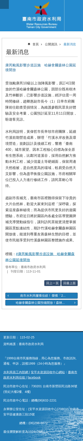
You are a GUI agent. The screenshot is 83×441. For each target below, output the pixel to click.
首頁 (36, 44)
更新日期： (11, 337)
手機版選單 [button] (4, 4)
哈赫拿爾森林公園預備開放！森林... (40, 302)
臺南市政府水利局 (41, 15)
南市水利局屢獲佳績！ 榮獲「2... (43, 295)
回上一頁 (52, 283)
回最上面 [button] (69, 283)
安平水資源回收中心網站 (48, 372)
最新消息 (70, 44)
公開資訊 (51, 44)
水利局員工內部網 (16, 372)
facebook (34, 377)
